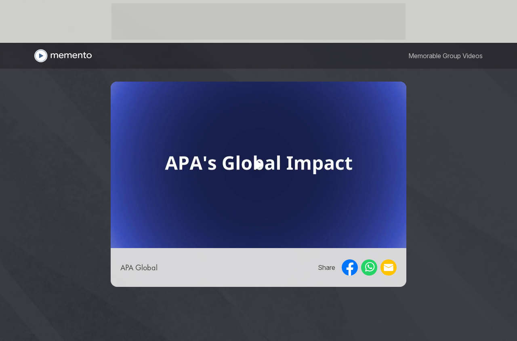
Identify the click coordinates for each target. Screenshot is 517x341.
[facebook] (350, 267)
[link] (445, 56)
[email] (388, 267)
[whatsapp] (369, 267)
